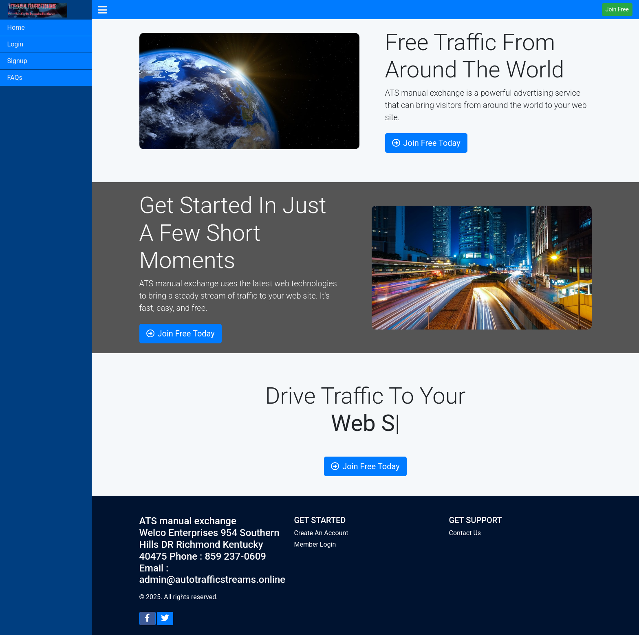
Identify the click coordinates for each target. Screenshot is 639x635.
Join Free (617, 9)
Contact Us (465, 533)
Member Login (315, 544)
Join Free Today (426, 143)
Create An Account (321, 533)
